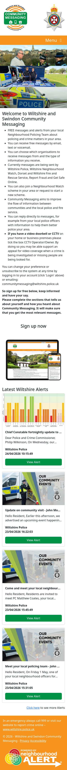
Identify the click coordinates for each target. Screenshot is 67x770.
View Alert (33, 462)
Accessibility (38, 741)
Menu (54, 40)
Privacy (24, 741)
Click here (33, 708)
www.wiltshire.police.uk (18, 729)
